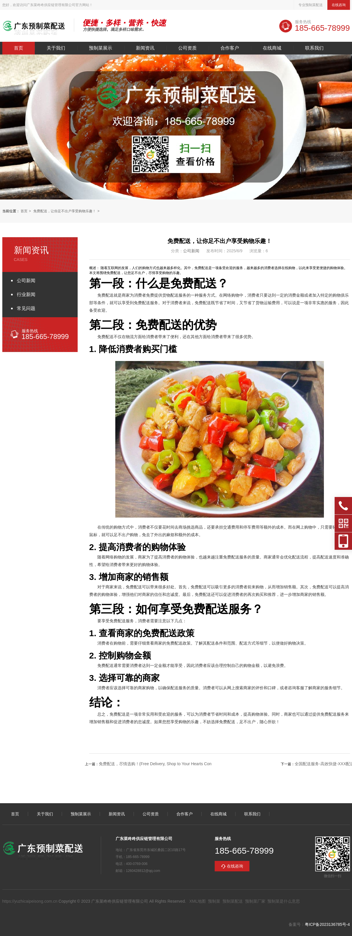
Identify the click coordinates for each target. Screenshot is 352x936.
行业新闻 (26, 294)
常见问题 (26, 308)
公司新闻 (26, 280)
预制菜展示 (100, 48)
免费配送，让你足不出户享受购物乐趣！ (64, 211)
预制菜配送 (232, 901)
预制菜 (214, 901)
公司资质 (187, 48)
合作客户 (229, 48)
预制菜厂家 (255, 901)
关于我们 (56, 48)
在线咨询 (339, 5)
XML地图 (197, 901)
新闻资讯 (145, 48)
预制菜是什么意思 (283, 901)
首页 (18, 48)
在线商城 (272, 48)
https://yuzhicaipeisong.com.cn (30, 901)
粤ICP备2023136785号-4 (327, 924)
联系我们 (314, 48)
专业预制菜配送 (310, 5)
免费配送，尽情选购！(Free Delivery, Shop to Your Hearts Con (155, 763)
